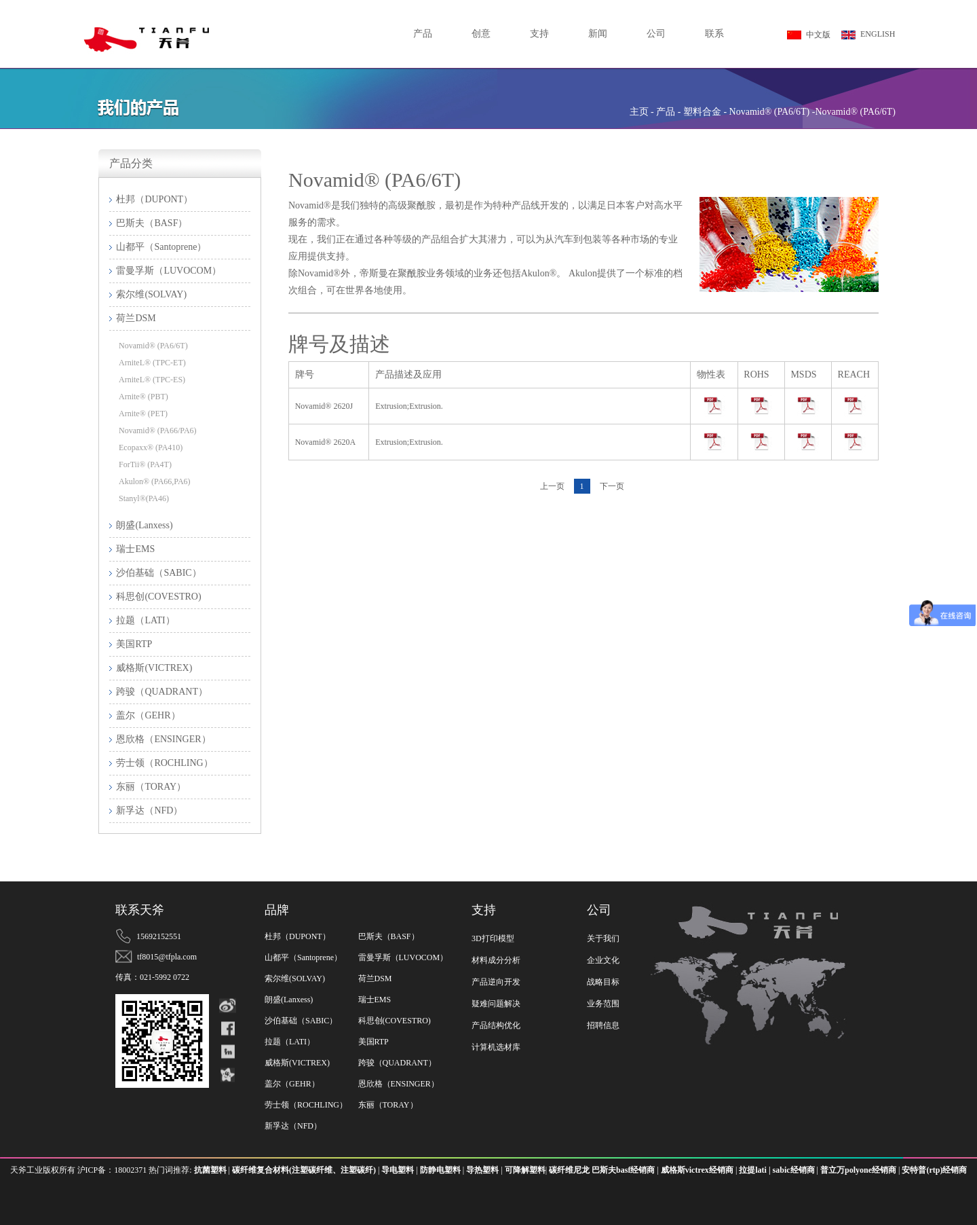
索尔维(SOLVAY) (295, 978)
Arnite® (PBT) (143, 396)
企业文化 (603, 960)
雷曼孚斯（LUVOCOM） (403, 957)
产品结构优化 (496, 1025)
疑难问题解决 (496, 1003)
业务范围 (603, 1003)
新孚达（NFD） (293, 1126)
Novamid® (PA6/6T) (153, 345)
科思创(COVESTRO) (394, 1020)
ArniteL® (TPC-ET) (152, 362)
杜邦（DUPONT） (297, 936)
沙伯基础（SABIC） (301, 1020)
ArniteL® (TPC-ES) (152, 379)
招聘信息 (603, 1025)
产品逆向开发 (496, 982)
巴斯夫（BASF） (388, 936)
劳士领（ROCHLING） (306, 1105)
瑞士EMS (374, 999)
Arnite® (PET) (143, 413)
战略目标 (603, 982)
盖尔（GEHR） (292, 1084)
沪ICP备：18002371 (113, 1170)
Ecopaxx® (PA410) (151, 447)
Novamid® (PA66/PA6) (158, 430)
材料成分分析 (496, 960)
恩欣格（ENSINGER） (398, 1084)
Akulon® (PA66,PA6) (155, 481)
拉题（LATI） (290, 1041)
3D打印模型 (493, 938)
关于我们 (603, 938)
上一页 (552, 486)
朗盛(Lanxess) (289, 999)
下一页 (612, 486)
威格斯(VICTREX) (297, 1062)
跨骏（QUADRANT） (397, 1062)
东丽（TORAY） (388, 1105)
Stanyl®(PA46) (144, 498)
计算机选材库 (496, 1047)
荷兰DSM (375, 978)
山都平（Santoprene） (303, 957)
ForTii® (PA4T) (145, 464)
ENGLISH (868, 34)
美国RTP (373, 1041)
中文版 (808, 34)
